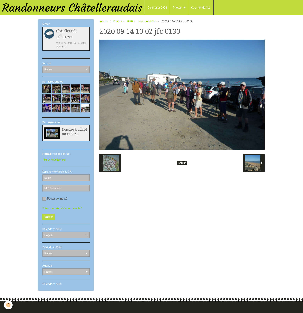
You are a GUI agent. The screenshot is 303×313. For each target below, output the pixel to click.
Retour (182, 163)
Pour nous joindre (55, 159)
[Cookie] (8, 305)
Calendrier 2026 (157, 7)
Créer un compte (50, 208)
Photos (177, 7)
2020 (130, 21)
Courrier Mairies (200, 7)
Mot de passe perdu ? (71, 208)
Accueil (103, 21)
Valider (48, 216)
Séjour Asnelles (147, 21)
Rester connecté (54, 199)
